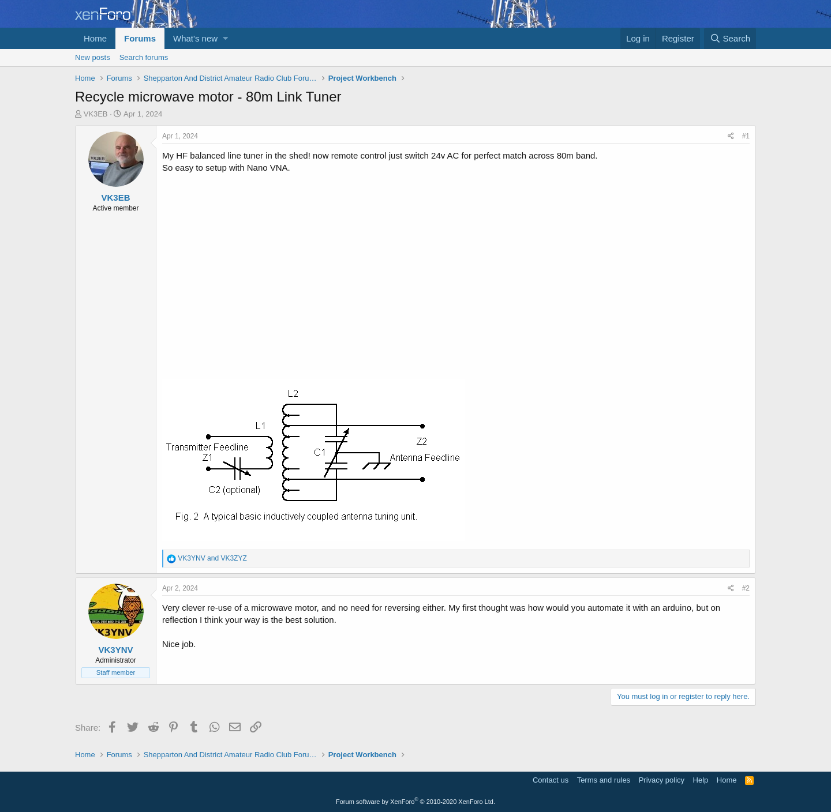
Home (95, 38)
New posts (92, 57)
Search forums (144, 57)
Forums (140, 38)
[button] (225, 38)
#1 (746, 136)
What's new (195, 38)
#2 (746, 588)
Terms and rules (603, 780)
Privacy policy (661, 780)
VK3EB (96, 114)
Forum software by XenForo (415, 801)
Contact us (550, 780)
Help (701, 780)
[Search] (730, 38)
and (212, 558)
